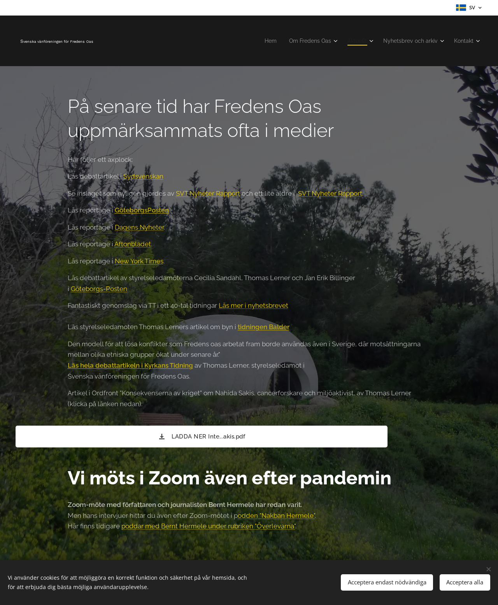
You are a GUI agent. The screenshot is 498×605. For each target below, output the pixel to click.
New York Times (139, 261)
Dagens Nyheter (139, 227)
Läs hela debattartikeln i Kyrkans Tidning (130, 365)
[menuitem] (259, 41)
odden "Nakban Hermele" (276, 515)
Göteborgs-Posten (99, 289)
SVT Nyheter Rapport (208, 193)
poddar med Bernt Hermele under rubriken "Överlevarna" (208, 526)
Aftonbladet (132, 244)
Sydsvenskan (143, 176)
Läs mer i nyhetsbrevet (253, 305)
